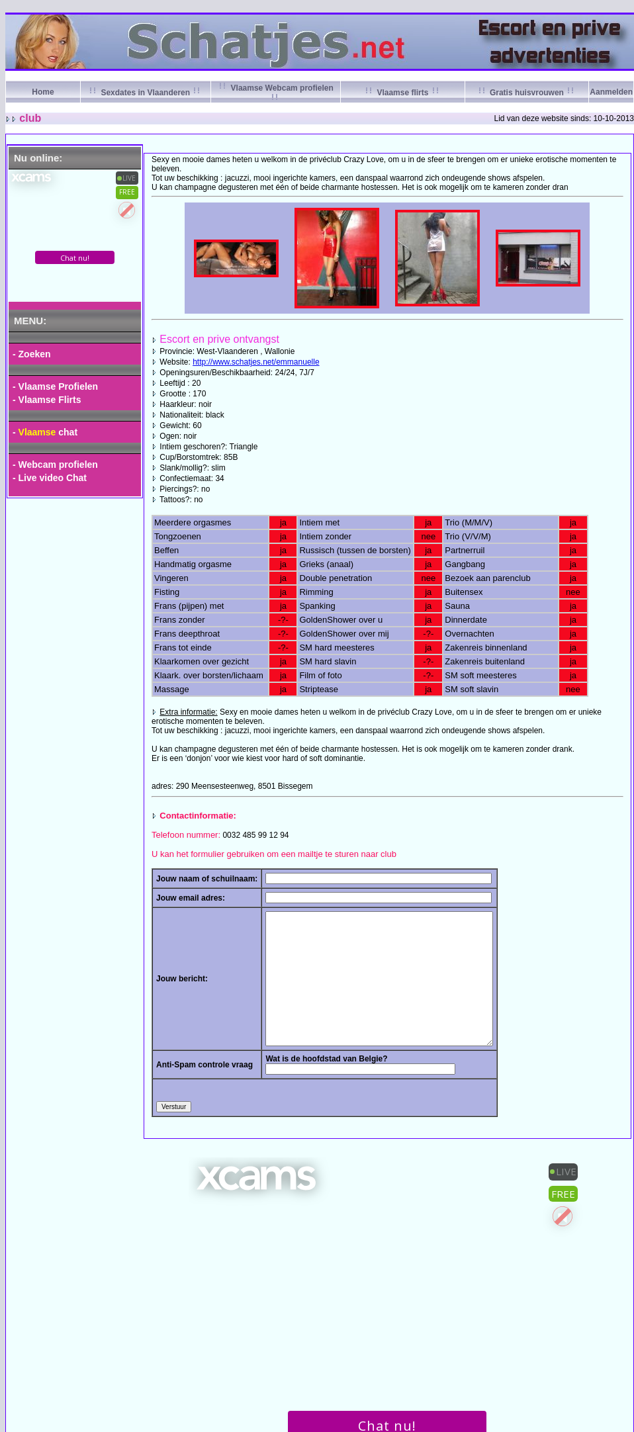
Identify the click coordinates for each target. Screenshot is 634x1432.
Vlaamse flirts (402, 92)
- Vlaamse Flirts (47, 399)
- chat (45, 432)
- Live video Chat (50, 477)
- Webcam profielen (55, 464)
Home (43, 92)
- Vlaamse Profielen (55, 386)
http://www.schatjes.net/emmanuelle (256, 362)
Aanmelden (611, 92)
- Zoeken (32, 354)
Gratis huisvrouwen (527, 92)
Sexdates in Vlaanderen (145, 92)
